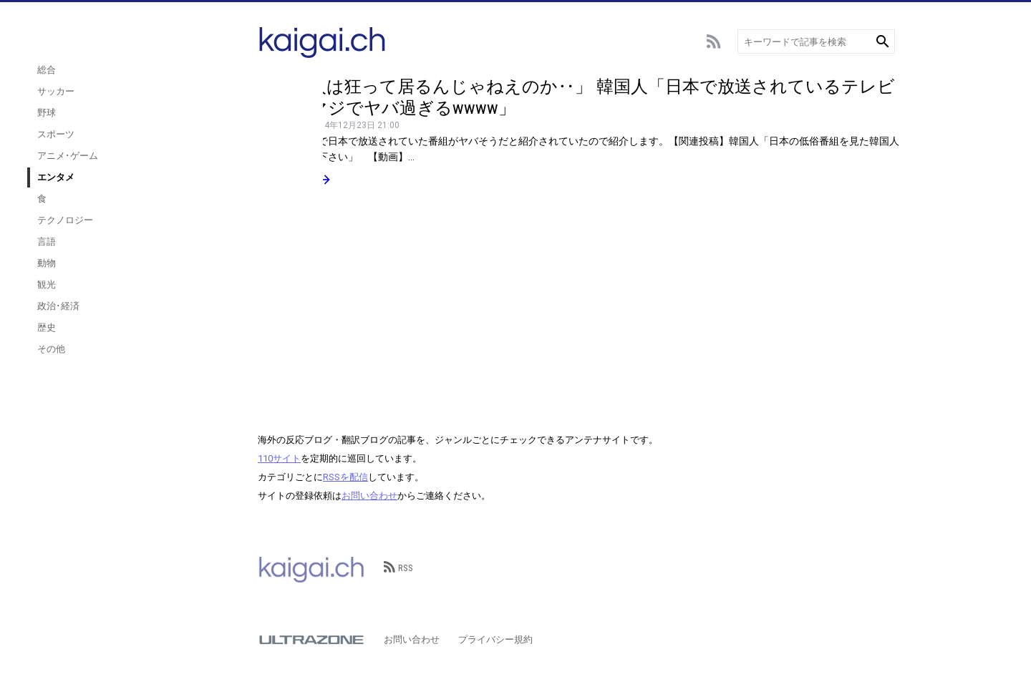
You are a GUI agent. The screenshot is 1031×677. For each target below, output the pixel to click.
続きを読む (295, 179)
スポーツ (157, 148)
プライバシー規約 (495, 639)
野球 (148, 127)
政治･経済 (160, 320)
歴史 (148, 341)
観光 (148, 298)
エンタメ (157, 191)
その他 (153, 363)
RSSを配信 (345, 477)
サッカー (157, 105)
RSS (398, 567)
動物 (148, 277)
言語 (148, 255)
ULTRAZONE (311, 639)
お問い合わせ (369, 495)
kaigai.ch (311, 568)
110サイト (279, 458)
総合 (148, 84)
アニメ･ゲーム (169, 170)
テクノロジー (167, 234)
